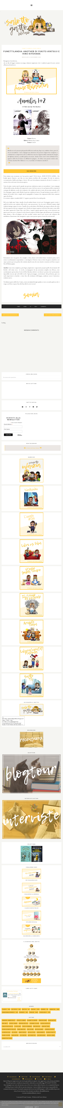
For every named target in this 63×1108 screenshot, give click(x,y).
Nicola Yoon (31, 1032)
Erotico (24, 1009)
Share (25, 306)
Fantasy (33, 1009)
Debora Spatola (23, 1023)
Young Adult (43, 1012)
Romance (21, 1012)
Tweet (18, 306)
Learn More (29, 1107)
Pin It (36, 306)
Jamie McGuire (43, 1020)
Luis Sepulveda (41, 1035)
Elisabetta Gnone (32, 1020)
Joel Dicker (30, 1029)
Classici (4, 1009)
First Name (7, 429)
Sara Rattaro (46, 1026)
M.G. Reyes (14, 1032)
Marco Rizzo (22, 1032)
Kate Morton (32, 1035)
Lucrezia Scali (6, 1032)
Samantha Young (7, 1038)
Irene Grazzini (21, 1029)
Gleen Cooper (6, 1035)
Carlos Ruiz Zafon (7, 1026)
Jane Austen (15, 1035)
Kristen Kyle (36, 1026)
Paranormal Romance (8, 1012)
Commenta (43, 306)
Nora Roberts (41, 1032)
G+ (30, 306)
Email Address (8, 424)
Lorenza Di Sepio (49, 1029)
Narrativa (52, 1009)
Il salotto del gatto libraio (13, 993)
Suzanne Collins (34, 1023)
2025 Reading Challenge (12, 991)
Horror (43, 1009)
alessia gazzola (45, 1023)
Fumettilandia (27, 48)
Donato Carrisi (21, 1020)
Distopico (14, 1009)
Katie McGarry (39, 1029)
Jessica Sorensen (27, 1026)
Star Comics (37, 48)
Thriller (31, 1012)
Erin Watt (5, 1023)
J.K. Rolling (17, 1026)
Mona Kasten (52, 1020)
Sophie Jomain (13, 1023)
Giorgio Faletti (50, 1032)
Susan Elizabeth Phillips (9, 1029)
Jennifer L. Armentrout (8, 1020)
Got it (37, 1107)
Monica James (51, 1035)
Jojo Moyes (23, 1035)
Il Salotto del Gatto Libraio (32, 448)
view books (19, 1000)
